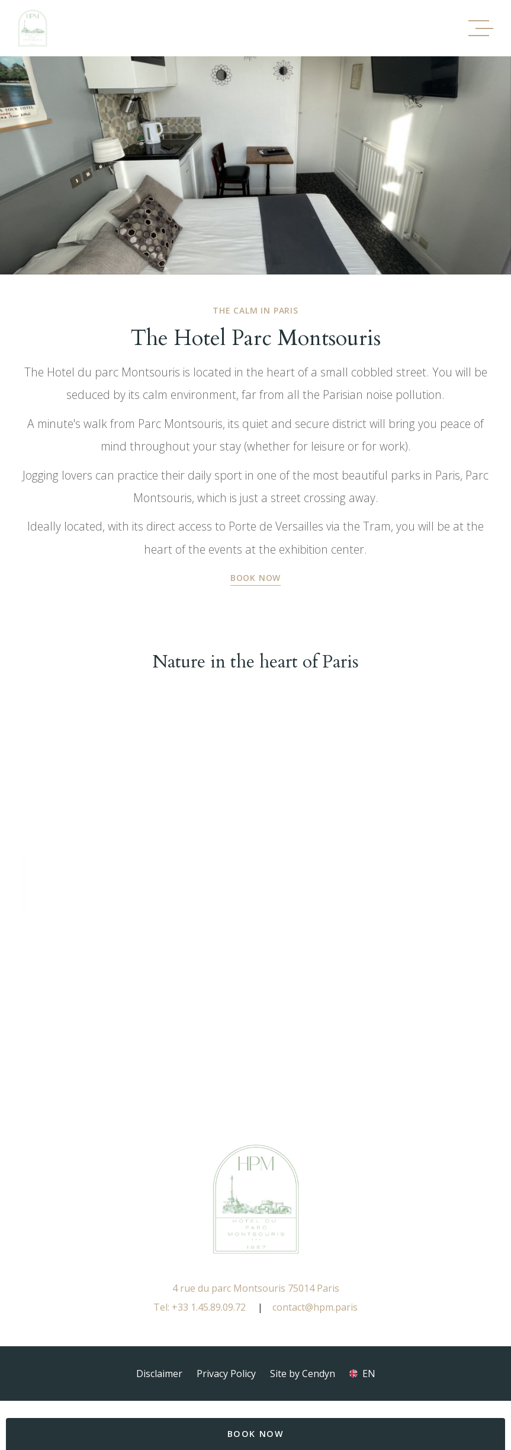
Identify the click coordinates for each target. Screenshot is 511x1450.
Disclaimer (159, 1373)
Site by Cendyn (302, 1373)
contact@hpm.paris (315, 1307)
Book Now (255, 577)
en (368, 1373)
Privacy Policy (226, 1373)
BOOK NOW (255, 1433)
